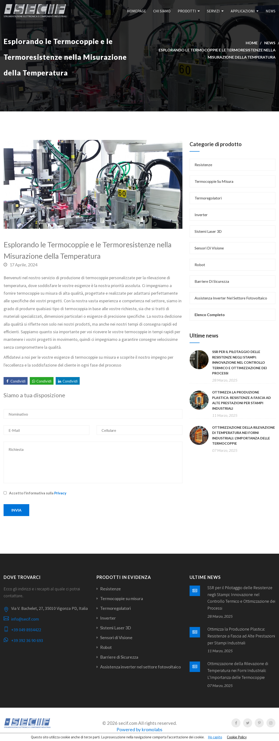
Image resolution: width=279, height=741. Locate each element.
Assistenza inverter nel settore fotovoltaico (231, 298)
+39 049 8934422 (26, 629)
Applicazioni (243, 11)
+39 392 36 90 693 (27, 640)
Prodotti (187, 11)
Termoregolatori (208, 198)
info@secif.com (25, 619)
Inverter (201, 214)
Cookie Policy (237, 737)
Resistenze (203, 164)
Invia (16, 510)
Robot (200, 264)
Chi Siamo (162, 11)
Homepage (136, 11)
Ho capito (215, 737)
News (270, 11)
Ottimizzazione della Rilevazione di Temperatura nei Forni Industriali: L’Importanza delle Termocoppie (237, 670)
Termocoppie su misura (214, 181)
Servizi (213, 11)
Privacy (60, 493)
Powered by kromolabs (139, 729)
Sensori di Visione (209, 248)
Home (252, 42)
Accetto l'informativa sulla (35, 493)
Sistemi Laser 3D (208, 231)
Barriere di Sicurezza (212, 281)
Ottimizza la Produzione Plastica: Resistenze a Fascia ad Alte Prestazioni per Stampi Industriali (241, 636)
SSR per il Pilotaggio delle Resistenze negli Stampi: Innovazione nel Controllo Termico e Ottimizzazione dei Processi (239, 362)
